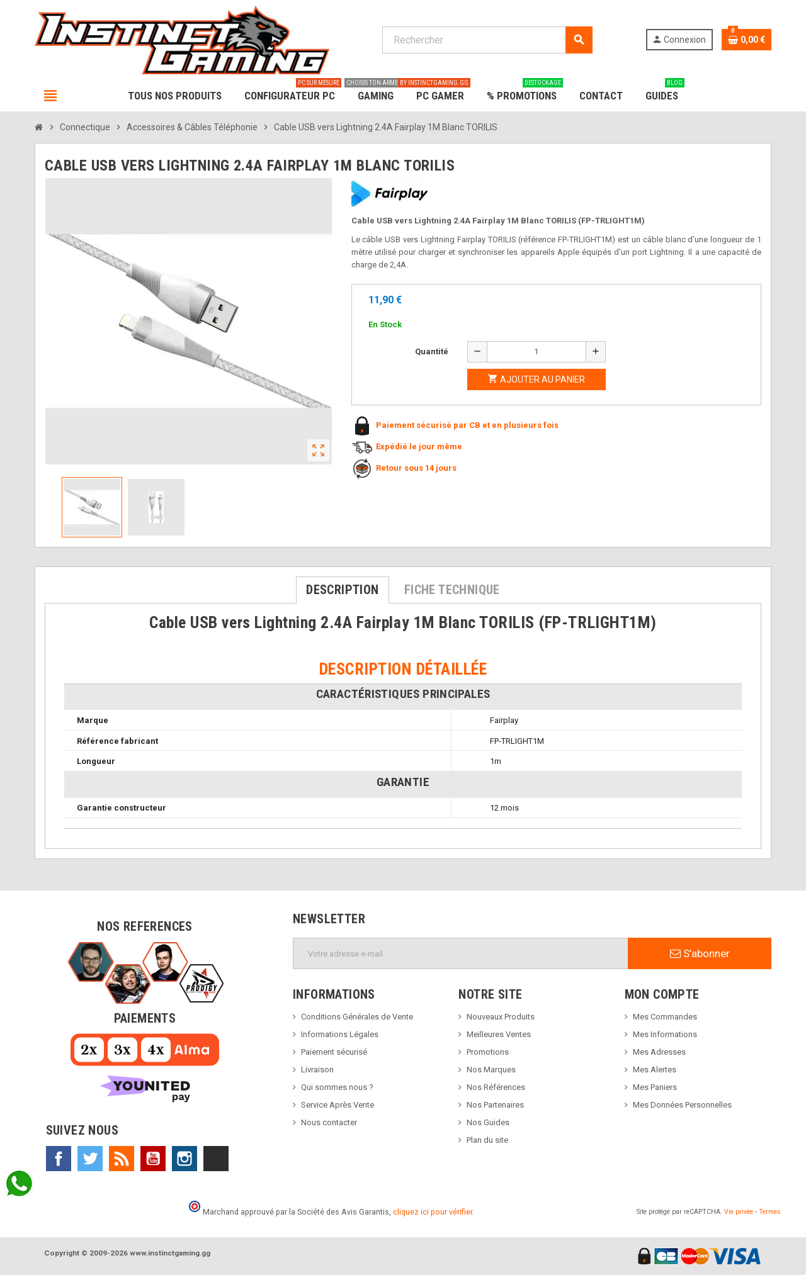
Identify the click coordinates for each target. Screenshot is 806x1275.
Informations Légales (339, 1034)
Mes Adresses (659, 1052)
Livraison (317, 1069)
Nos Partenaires (495, 1104)
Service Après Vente (337, 1104)
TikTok (216, 1158)
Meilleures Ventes (499, 1034)
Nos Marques (491, 1069)
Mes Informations (665, 1034)
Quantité (431, 351)
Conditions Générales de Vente (357, 1016)
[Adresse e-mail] (460, 953)
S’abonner (700, 953)
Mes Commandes (665, 1016)
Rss (121, 1158)
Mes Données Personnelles (682, 1104)
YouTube (153, 1158)
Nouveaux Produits (501, 1016)
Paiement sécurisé (334, 1052)
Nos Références (496, 1087)
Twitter (90, 1158)
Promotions (488, 1052)
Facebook (58, 1158)
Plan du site (487, 1140)
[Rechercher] (487, 39)
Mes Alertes (654, 1069)
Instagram (184, 1158)
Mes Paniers (655, 1087)
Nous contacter (329, 1122)
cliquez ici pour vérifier (432, 1211)
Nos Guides (488, 1122)
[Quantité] (536, 352)
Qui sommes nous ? (337, 1087)
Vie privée (738, 1212)
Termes (770, 1212)
